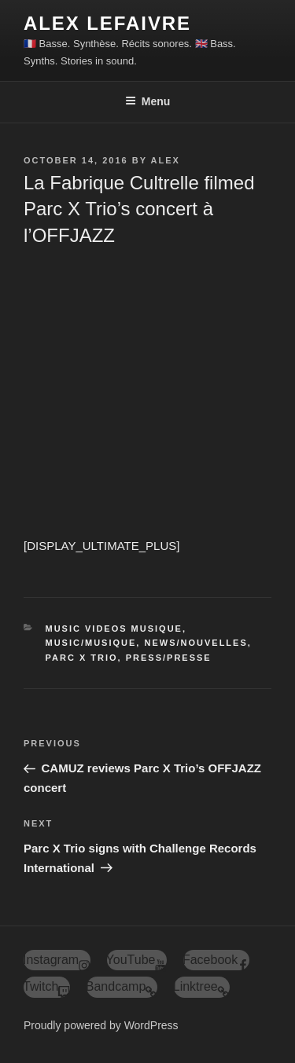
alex (164, 160)
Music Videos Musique (114, 628)
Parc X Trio (82, 657)
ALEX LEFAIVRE (107, 23)
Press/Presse (169, 657)
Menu (148, 101)
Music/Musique (91, 642)
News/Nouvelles (195, 642)
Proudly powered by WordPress (101, 1025)
